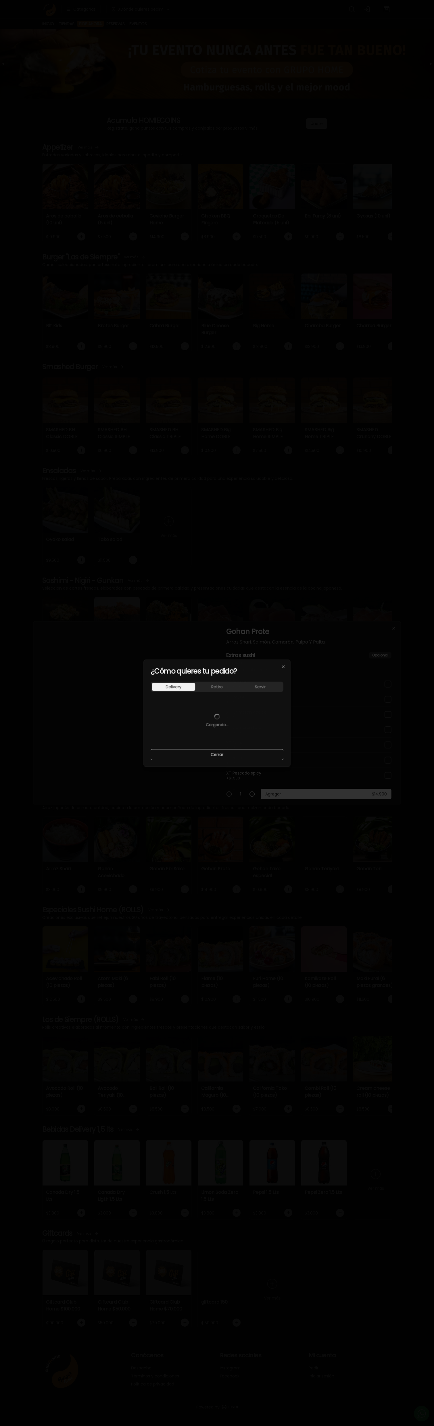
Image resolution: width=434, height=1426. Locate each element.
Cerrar (217, 754)
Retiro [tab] (217, 687)
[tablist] (217, 687)
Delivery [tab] (173, 687)
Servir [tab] (260, 687)
